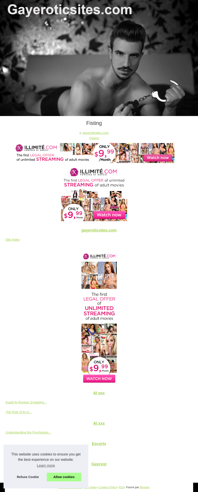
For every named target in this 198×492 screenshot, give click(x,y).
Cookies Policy (107, 487)
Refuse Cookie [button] (28, 477)
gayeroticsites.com (95, 133)
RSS (121, 487)
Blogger (145, 487)
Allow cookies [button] (64, 477)
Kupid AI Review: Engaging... (26, 402)
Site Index (13, 239)
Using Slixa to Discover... (23, 453)
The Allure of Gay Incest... (24, 473)
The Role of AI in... (19, 412)
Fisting (94, 138)
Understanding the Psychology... (28, 432)
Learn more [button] (46, 465)
